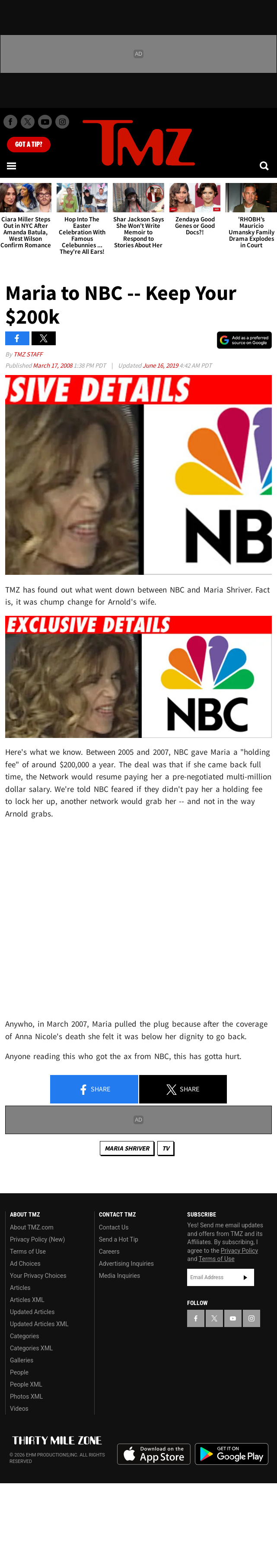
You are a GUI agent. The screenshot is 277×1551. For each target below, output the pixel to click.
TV (165, 1148)
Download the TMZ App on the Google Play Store (231, 1454)
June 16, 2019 (161, 365)
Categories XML (31, 1348)
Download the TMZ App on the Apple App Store (154, 1454)
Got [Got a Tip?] (28, 144)
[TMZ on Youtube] (45, 122)
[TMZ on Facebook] (10, 122)
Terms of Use (28, 1251)
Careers (109, 1251)
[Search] (265, 166)
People (19, 1372)
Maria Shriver (127, 1148)
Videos (19, 1408)
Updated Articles (32, 1311)
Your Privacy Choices (38, 1275)
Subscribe (245, 1277)
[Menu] (12, 166)
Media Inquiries (119, 1275)
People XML (26, 1384)
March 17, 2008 (53, 365)
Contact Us (114, 1227)
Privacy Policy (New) (37, 1239)
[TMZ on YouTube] (233, 1318)
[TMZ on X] (28, 122)
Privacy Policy (239, 1250)
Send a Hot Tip (118, 1239)
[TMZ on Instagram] (62, 122)
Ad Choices (25, 1263)
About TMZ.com (32, 1227)
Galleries (21, 1360)
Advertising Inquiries (126, 1263)
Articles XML (27, 1299)
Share (94, 1089)
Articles (20, 1287)
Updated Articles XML (39, 1324)
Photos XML (26, 1396)
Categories (24, 1336)
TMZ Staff (27, 354)
